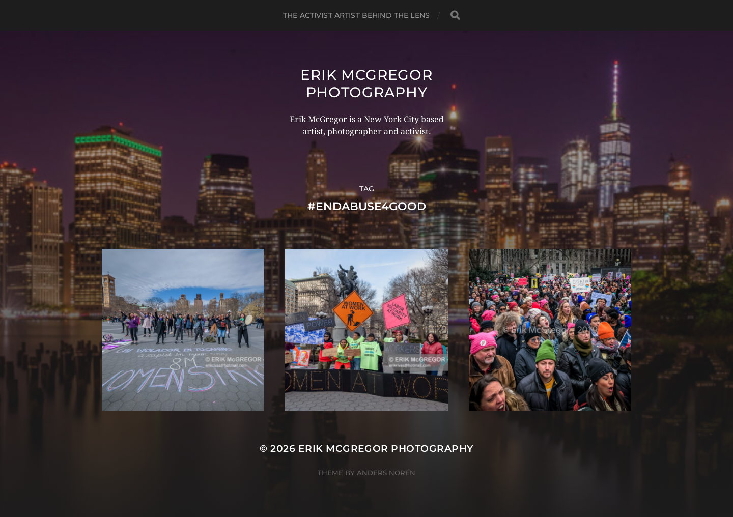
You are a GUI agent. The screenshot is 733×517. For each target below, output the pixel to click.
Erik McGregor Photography (366, 83)
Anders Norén (386, 473)
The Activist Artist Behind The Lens (356, 15)
